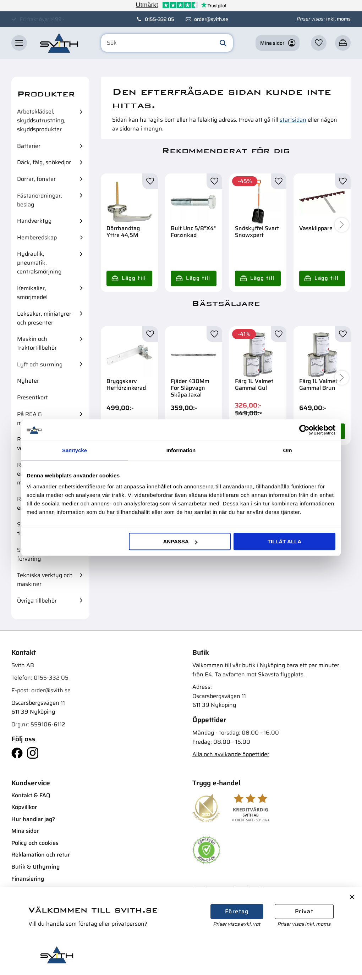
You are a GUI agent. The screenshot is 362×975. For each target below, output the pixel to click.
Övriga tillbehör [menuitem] (37, 600)
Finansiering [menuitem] (27, 878)
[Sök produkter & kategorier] (167, 43)
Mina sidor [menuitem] (25, 830)
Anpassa (180, 541)
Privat (304, 911)
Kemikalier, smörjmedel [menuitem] (32, 292)
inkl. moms (338, 19)
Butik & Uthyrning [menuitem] (35, 866)
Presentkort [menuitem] (32, 397)
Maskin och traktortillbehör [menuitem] (37, 343)
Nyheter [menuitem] (28, 380)
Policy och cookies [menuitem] (35, 842)
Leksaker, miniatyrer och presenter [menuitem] (44, 318)
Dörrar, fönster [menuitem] (36, 178)
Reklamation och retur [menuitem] (40, 854)
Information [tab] (181, 450)
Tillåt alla (284, 541)
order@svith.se (211, 19)
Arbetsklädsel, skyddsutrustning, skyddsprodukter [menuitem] (41, 120)
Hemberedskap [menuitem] (37, 237)
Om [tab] (287, 450)
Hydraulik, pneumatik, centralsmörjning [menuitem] (39, 262)
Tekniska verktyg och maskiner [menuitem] (45, 579)
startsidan (293, 119)
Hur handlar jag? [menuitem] (33, 819)
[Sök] (223, 43)
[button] (19, 43)
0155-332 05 (159, 19)
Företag (237, 911)
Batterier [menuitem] (28, 146)
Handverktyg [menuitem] (34, 220)
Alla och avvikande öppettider (230, 754)
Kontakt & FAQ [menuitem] (30, 795)
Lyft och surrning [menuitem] (39, 364)
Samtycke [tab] (74, 450)
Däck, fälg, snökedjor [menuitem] (44, 162)
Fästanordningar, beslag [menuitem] (39, 200)
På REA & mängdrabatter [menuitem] (36, 418)
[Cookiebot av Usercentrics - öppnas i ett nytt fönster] (304, 430)
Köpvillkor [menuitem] (24, 807)
